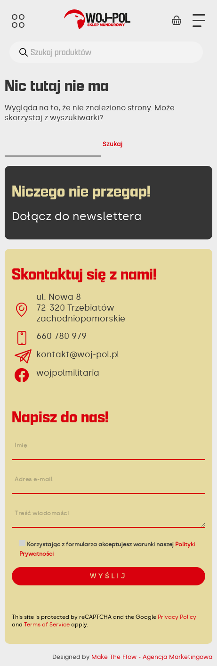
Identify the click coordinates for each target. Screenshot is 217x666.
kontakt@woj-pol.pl (77, 354)
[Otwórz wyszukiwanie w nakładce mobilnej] (106, 52)
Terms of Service (47, 624)
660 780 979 (61, 336)
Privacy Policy (177, 617)
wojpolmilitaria (67, 373)
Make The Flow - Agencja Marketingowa (151, 656)
